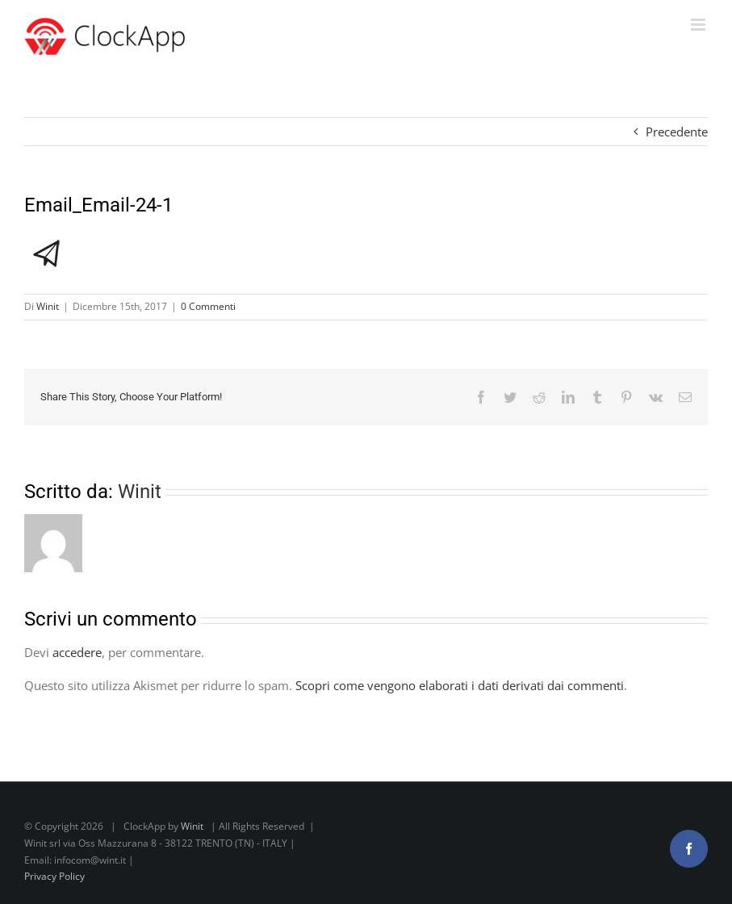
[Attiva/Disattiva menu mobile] (699, 24)
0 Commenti (208, 306)
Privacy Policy (54, 876)
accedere (77, 652)
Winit (47, 306)
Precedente (677, 131)
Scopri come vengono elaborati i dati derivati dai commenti (459, 685)
